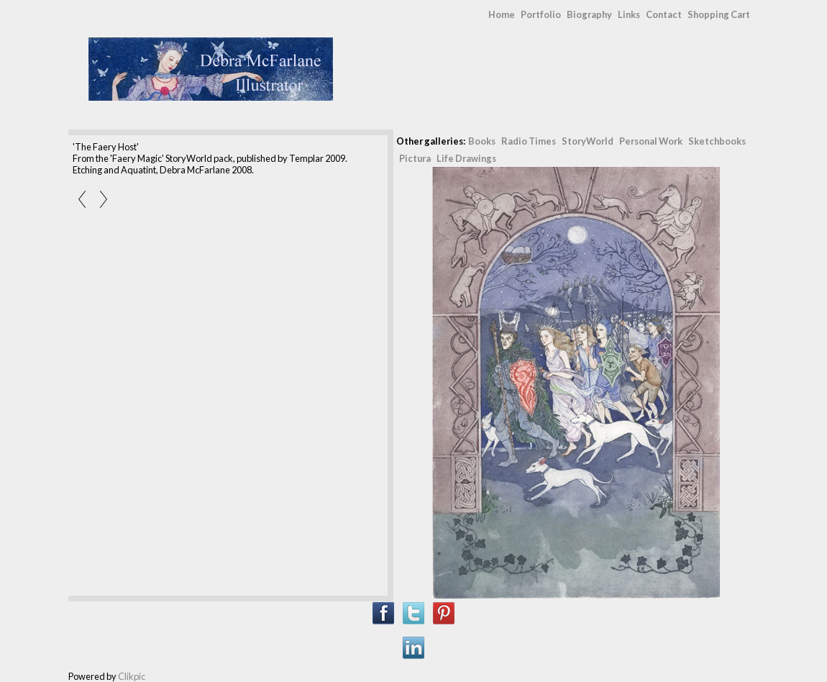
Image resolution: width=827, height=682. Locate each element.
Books (481, 141)
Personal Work (650, 141)
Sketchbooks (717, 141)
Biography (589, 14)
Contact (664, 14)
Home (501, 14)
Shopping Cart (718, 14)
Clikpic (131, 676)
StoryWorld (587, 141)
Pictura (415, 158)
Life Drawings (466, 158)
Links (629, 14)
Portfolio (541, 14)
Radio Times (528, 141)
